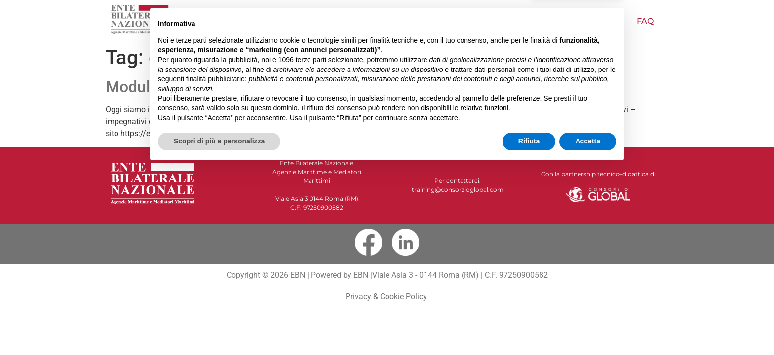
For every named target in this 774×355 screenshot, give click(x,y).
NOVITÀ (341, 21)
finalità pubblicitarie (215, 266)
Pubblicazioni (579, 21)
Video (447, 21)
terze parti (311, 246)
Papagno (500, 21)
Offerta (395, 21)
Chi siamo (285, 21)
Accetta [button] (587, 328)
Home (230, 21)
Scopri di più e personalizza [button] (219, 328)
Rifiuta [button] (529, 328)
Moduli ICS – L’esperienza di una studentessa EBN (283, 86)
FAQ (645, 21)
